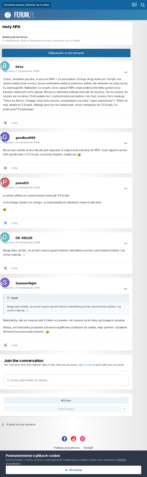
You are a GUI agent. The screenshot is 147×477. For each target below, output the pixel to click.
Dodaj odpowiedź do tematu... (28, 380)
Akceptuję (73, 469)
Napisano (21, 71)
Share (66, 400)
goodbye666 (25, 138)
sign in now (85, 364)
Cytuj (14, 122)
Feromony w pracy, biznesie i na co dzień (55, 40)
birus (24, 36)
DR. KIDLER (24, 238)
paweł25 (22, 183)
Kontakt (88, 447)
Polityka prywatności (67, 447)
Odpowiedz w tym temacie (66, 53)
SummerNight (26, 283)
